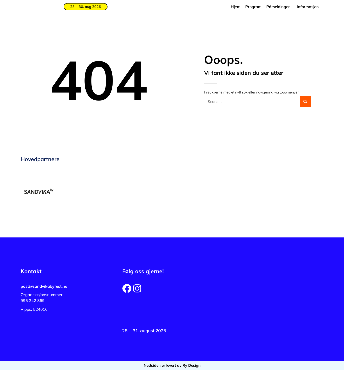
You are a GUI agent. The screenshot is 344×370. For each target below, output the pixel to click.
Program (253, 6)
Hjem (235, 6)
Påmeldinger (278, 6)
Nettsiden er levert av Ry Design (172, 365)
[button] (279, 6)
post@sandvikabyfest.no (44, 286)
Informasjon (308, 6)
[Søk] (305, 101)
